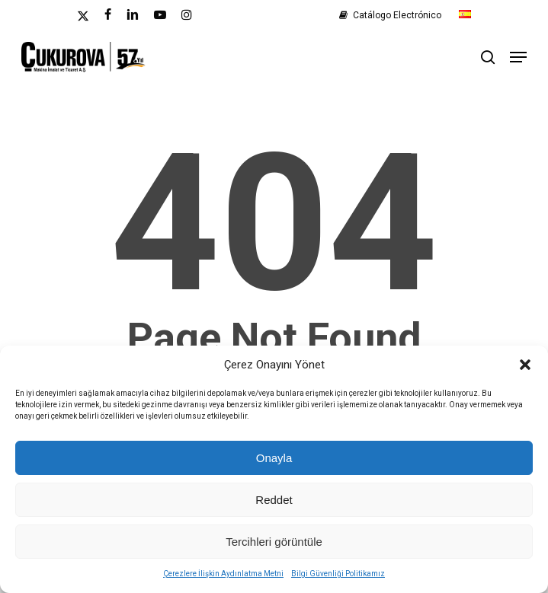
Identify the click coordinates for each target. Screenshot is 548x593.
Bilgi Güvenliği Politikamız (338, 573)
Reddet (273, 499)
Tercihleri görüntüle (274, 541)
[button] (525, 364)
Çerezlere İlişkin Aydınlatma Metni (223, 573)
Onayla (274, 457)
